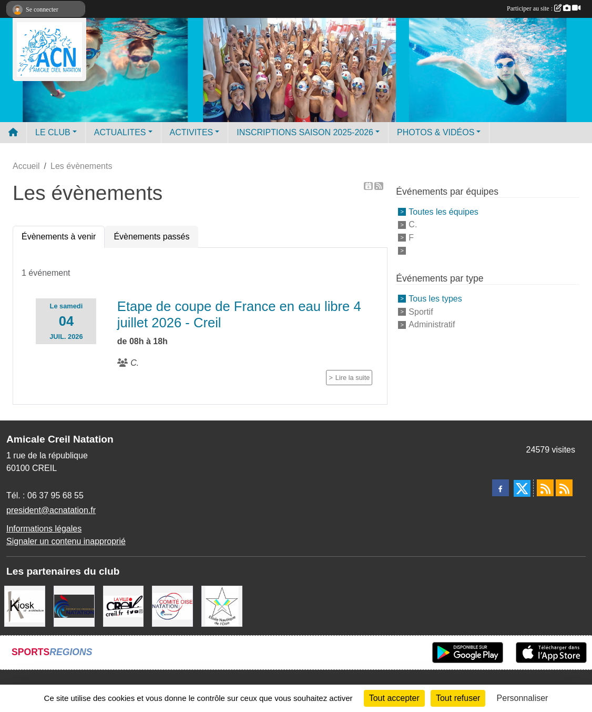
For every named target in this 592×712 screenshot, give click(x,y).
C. (413, 224)
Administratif (432, 324)
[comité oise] (172, 605)
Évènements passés (151, 236)
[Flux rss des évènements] (564, 487)
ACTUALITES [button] (120, 132)
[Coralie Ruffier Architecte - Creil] (24, 605)
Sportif (421, 311)
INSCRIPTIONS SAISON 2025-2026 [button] (305, 132)
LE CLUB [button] (52, 132)
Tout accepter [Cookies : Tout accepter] (394, 698)
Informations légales (43, 528)
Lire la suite (352, 378)
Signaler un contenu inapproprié (66, 541)
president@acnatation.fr (51, 510)
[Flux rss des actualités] (545, 487)
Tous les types (435, 298)
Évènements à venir (59, 236)
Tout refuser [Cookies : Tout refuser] (458, 698)
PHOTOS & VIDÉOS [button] (435, 132)
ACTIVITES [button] (191, 132)
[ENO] (221, 605)
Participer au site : (543, 8)
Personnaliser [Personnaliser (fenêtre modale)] (522, 698)
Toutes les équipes (443, 211)
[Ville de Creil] (123, 605)
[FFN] (74, 605)
